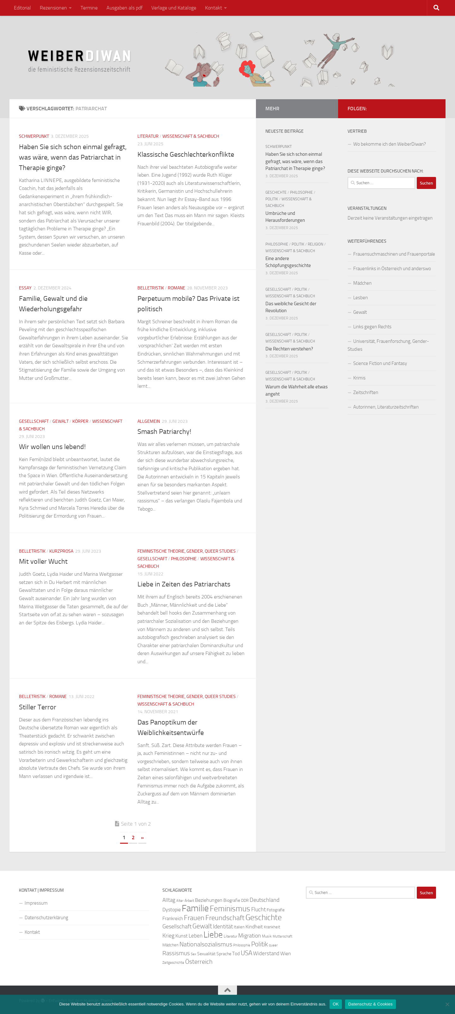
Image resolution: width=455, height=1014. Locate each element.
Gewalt (60, 421)
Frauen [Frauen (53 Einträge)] (194, 918)
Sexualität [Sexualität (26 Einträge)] (206, 953)
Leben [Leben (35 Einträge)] (196, 935)
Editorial (22, 8)
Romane (176, 288)
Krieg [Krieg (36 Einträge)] (168, 935)
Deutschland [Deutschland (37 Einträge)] (264, 899)
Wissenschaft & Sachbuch (190, 136)
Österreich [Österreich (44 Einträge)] (199, 961)
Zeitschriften (365, 392)
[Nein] (447, 1004)
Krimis (359, 378)
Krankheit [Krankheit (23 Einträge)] (272, 927)
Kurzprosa (61, 551)
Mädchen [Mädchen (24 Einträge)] (170, 945)
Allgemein (148, 421)
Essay (25, 288)
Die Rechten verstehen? (289, 349)
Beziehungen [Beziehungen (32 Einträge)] (208, 900)
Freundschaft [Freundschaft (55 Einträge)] (225, 918)
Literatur (148, 136)
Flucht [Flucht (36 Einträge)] (258, 909)
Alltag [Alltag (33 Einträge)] (168, 900)
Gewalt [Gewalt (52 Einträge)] (202, 926)
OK (336, 1004)
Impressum (36, 903)
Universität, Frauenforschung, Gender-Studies (388, 345)
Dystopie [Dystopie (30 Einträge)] (171, 910)
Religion (315, 244)
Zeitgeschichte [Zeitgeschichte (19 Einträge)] (173, 963)
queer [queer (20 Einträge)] (273, 945)
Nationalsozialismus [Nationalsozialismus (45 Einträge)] (205, 944)
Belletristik (150, 288)
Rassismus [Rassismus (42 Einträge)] (176, 953)
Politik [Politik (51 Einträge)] (259, 944)
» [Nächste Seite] (142, 838)
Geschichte (276, 192)
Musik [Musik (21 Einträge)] (267, 936)
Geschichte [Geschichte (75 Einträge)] (264, 917)
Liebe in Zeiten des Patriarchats (183, 584)
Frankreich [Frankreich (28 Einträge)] (172, 918)
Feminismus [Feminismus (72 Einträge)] (230, 908)
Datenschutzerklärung (46, 917)
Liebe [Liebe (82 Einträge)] (213, 935)
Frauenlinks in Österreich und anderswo (392, 268)
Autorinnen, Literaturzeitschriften (386, 407)
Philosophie (184, 559)
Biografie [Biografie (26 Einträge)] (231, 900)
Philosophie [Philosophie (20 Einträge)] (241, 945)
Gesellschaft (34, 421)
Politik (271, 199)
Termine (89, 8)
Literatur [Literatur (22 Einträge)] (230, 936)
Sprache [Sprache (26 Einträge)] (223, 953)
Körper (80, 421)
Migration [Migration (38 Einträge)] (249, 935)
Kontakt (213, 8)
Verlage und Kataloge (173, 8)
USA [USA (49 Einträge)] (246, 953)
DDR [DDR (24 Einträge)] (245, 900)
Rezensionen (53, 8)
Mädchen (362, 283)
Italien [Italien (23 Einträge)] (239, 927)
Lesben (360, 298)
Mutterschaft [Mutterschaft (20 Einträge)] (282, 936)
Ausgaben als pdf (124, 8)
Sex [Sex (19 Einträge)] (193, 954)
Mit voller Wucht (43, 561)
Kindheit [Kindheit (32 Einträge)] (254, 927)
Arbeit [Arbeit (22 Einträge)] (189, 900)
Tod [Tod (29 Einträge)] (236, 953)
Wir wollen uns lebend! (52, 447)
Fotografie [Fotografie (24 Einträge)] (276, 910)
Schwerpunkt (34, 136)
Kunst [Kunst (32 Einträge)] (181, 936)
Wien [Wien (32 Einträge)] (285, 953)
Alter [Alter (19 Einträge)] (180, 901)
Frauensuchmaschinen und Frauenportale (394, 254)
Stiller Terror (37, 707)
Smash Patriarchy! (164, 432)
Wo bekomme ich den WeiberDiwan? (389, 144)
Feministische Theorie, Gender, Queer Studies (186, 551)
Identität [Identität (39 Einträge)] (223, 926)
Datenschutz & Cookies (370, 1004)
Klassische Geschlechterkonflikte (185, 154)
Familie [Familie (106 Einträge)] (195, 908)
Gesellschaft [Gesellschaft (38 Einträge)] (176, 926)
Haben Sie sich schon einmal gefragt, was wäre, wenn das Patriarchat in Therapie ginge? (73, 157)
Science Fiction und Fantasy (380, 363)
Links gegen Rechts (372, 327)
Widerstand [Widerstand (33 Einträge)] (266, 953)
